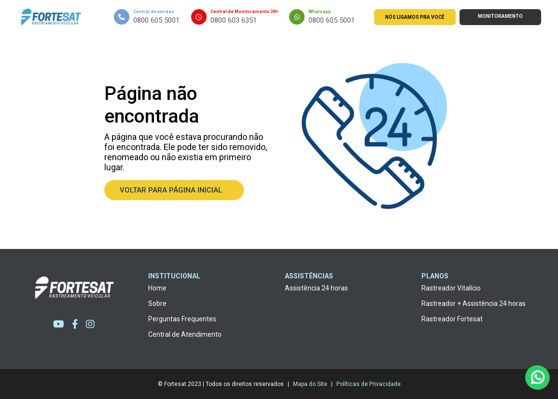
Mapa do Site (310, 384)
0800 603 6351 (233, 20)
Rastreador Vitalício (451, 288)
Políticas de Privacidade (368, 384)
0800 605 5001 (156, 20)
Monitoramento (500, 16)
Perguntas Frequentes (182, 319)
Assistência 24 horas (316, 288)
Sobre (157, 303)
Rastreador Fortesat (452, 319)
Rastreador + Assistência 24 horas (473, 303)
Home (157, 288)
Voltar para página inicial (174, 190)
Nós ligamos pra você (415, 17)
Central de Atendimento (185, 334)
